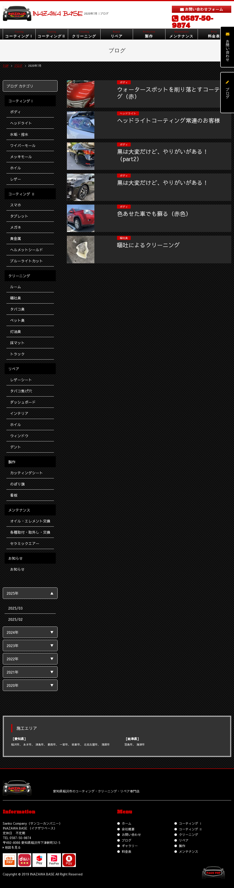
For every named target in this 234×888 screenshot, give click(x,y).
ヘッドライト (21, 122)
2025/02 (15, 619)
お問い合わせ (131, 834)
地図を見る (13, 847)
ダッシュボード (23, 402)
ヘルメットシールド (26, 249)
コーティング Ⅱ (190, 829)
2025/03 (15, 608)
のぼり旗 (17, 483)
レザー (15, 178)
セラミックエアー (24, 543)
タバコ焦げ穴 (21, 390)
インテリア (19, 413)
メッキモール (21, 156)
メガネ (15, 227)
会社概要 (128, 829)
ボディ (15, 111)
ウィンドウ (19, 435)
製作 (182, 845)
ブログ (126, 840)
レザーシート (21, 379)
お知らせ (17, 569)
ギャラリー (130, 845)
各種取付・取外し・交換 (30, 532)
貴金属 (15, 238)
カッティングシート (26, 472)
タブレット (19, 216)
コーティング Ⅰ (190, 823)
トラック (17, 353)
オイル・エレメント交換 (30, 520)
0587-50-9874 (192, 22)
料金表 (126, 851)
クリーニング (188, 834)
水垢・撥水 (19, 134)
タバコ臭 (17, 309)
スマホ (15, 204)
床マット (17, 342)
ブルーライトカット (26, 260)
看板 (13, 495)
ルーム (15, 286)
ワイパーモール (23, 145)
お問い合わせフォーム (204, 9)
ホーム (126, 823)
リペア (184, 840)
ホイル (15, 167)
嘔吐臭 (15, 297)
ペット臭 (17, 320)
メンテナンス (188, 851)
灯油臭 (15, 331)
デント (15, 446)
